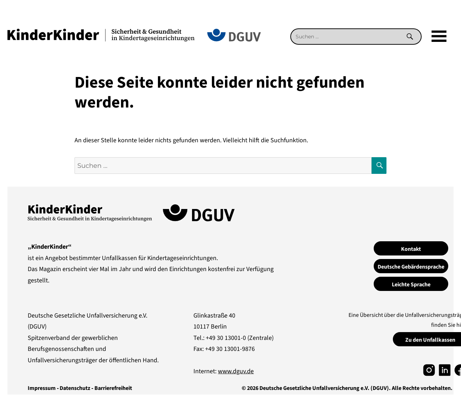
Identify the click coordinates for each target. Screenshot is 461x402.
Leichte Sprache (411, 284)
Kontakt (411, 249)
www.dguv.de (236, 371)
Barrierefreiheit (113, 388)
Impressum (42, 388)
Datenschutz (75, 388)
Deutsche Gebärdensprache (411, 267)
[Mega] (439, 36)
